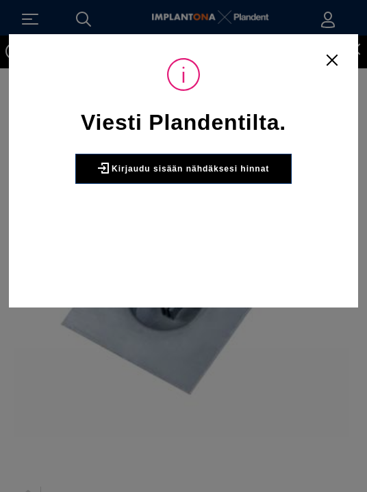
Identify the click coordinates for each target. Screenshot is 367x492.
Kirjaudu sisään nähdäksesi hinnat (184, 168)
